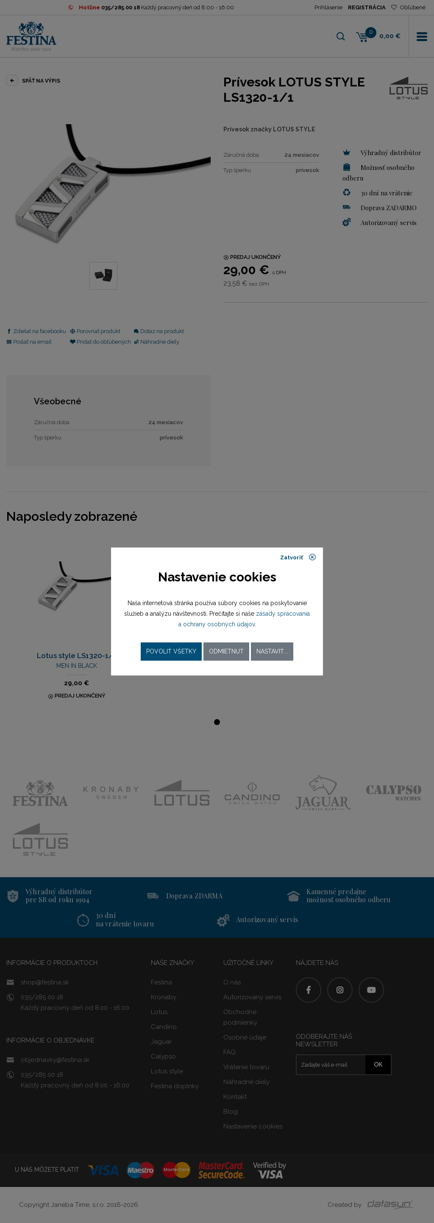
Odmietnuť (226, 651)
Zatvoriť (298, 557)
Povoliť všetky (171, 651)
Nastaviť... (272, 651)
